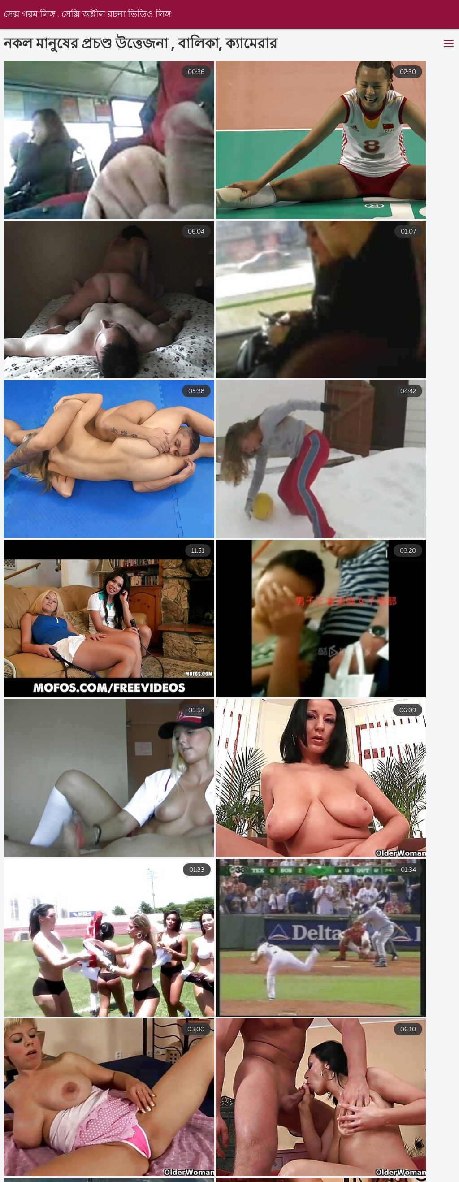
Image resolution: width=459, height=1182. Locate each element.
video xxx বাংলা (196, 1170)
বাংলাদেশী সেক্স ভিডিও (114, 1170)
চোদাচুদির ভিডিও (365, 1170)
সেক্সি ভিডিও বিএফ (28, 1170)
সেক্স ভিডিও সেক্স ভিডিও (279, 1170)
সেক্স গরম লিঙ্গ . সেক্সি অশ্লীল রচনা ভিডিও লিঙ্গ (88, 14)
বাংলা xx (427, 1170)
